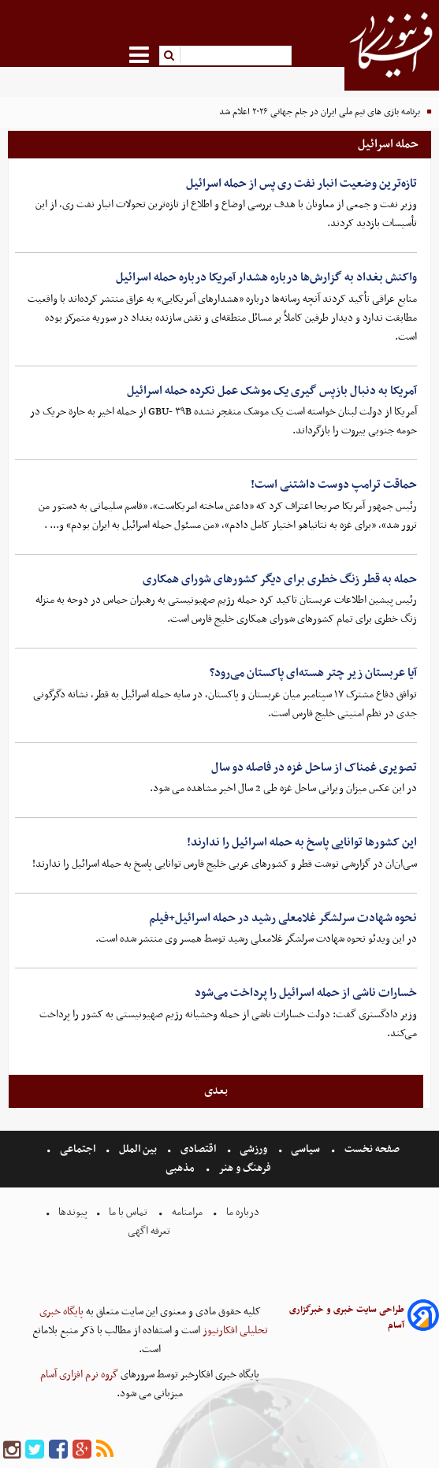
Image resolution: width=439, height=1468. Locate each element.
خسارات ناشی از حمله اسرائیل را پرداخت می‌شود (306, 993)
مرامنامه (187, 1212)
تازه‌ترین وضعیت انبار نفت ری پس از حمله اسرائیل (301, 183)
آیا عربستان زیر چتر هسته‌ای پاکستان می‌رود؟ (313, 673)
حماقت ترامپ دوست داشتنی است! (334, 484)
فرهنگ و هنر (245, 1168)
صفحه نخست (371, 1149)
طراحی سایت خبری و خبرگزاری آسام (346, 1317)
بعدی (216, 1090)
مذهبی (181, 1168)
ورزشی (253, 1149)
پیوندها (71, 1212)
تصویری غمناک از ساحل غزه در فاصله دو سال (314, 767)
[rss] (104, 1450)
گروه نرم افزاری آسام (79, 1375)
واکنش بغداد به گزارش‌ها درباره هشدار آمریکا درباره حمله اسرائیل (266, 277)
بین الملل (138, 1149)
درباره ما (243, 1212)
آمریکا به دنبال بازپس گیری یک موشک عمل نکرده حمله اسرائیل (272, 391)
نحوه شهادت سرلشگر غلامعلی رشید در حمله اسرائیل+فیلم (283, 918)
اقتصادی (198, 1149)
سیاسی (305, 1149)
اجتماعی (78, 1149)
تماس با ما (128, 1212)
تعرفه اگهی (150, 1231)
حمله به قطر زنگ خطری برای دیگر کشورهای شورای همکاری (280, 579)
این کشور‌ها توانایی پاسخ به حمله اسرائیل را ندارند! (302, 842)
